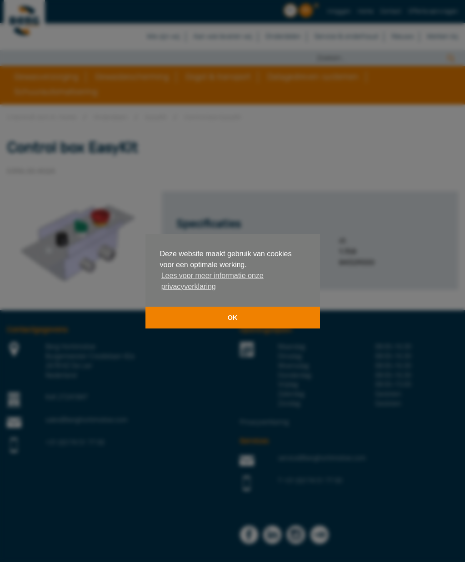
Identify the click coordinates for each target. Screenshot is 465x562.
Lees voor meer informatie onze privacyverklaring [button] (212, 281)
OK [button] (233, 317)
